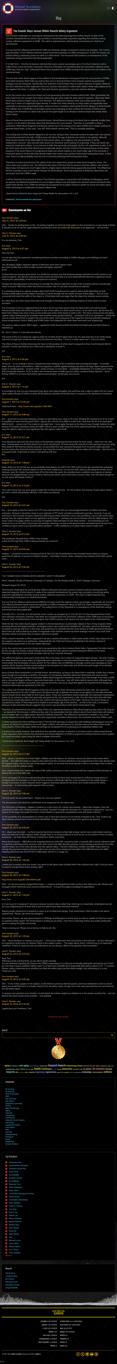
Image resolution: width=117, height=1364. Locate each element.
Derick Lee (13, 1212)
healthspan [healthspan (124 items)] (46, 1069)
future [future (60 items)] (23, 1069)
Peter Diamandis (12, 1094)
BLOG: (61, 1328)
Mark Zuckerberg (12, 1108)
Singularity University (13, 1103)
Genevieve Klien (15, 1162)
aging (7, 1110)
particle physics (37, 199)
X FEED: (45, 1328)
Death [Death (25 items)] (112, 1066)
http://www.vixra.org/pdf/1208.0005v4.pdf (21, 879)
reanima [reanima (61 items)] (32, 1072)
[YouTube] (92, 1354)
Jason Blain (13, 1243)
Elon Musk (9, 1101)
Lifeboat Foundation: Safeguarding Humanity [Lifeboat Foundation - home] (53, 8)
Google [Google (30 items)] (32, 1069)
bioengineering (11, 1134)
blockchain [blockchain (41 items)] (86, 1066)
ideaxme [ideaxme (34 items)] (59, 1069)
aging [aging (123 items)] (7, 1065)
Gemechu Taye (15, 1184)
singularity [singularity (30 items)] (66, 1072)
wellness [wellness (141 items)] (108, 1072)
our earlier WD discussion (69, 227)
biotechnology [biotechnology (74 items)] (71, 1066)
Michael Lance (15, 1240)
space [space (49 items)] (72, 1072)
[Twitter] (82, 1354)
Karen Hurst (13, 1190)
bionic (7, 1139)
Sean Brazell (14, 1228)
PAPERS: (62, 1342)
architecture (10, 1118)
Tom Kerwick (8, 218)
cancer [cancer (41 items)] (98, 1066)
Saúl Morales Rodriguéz (18, 1165)
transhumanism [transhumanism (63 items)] (97, 1072)
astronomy (9, 1122)
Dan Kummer (14, 1197)
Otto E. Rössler (16, 199)
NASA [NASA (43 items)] (16, 1072)
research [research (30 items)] (59, 1072)
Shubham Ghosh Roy (17, 1169)
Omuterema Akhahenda (18, 1200)
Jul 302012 (9, 31)
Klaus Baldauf (14, 1203)
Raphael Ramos (15, 1221)
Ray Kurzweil (10, 1099)
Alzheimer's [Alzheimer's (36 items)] (15, 1066)
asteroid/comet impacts (15, 1120)
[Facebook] (78, 1354)
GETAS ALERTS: (64, 1325)
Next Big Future (11, 1282)
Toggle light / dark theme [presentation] (113, 8)
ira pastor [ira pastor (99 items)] (87, 1069)
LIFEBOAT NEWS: (65, 1321)
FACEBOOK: (43, 1321)
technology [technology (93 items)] (86, 1072)
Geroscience (10, 1273)
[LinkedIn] (87, 1354)
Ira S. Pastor (14, 1250)
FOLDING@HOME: (44, 1339)
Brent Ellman (14, 1234)
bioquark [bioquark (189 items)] (53, 1065)
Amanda (6, 460)
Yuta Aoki (13, 1209)
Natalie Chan (14, 1225)
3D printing (9, 1089)
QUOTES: (62, 1346)
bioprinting (9, 1141)
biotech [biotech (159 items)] (62, 1065)
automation (10, 1127)
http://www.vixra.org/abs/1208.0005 (35, 406)
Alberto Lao (13, 1215)
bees (7, 1130)
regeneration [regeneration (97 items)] (50, 1072)
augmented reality (12, 1125)
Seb (10, 1237)
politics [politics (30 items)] (26, 1072)
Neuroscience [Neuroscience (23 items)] (21, 1072)
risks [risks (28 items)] (62, 1072)
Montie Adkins (14, 1246)
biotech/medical (12, 1144)
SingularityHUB (11, 1288)
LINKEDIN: (44, 1325)
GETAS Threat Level (58, 1313)
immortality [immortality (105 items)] (67, 1069)
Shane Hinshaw (15, 1218)
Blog (58, 18)
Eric (3, 246)
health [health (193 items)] (37, 1069)
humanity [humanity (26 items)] (54, 1069)
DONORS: (51, 1332)
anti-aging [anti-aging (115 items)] (24, 1065)
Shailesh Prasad (15, 1178)
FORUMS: (52, 1346)
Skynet (8, 1106)
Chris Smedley (14, 1253)
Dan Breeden (14, 1175)
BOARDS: (62, 1332)
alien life (8, 1113)
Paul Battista (14, 1181)
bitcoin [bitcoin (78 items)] (80, 1066)
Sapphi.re (38, 1354)
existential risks (27, 199)
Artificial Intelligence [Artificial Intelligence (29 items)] (34, 1066)
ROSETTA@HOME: (44, 1342)
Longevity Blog (11, 1276)
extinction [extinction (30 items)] (17, 1069)
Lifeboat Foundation (16, 1354)
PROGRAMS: (63, 1339)
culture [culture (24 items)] (109, 1066)
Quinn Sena (13, 1172)
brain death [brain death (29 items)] (92, 1066)
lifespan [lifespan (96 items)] (108, 1069)
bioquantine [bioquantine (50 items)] (44, 1066)
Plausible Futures (12, 1285)
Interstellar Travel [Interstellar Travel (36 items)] (77, 1069)
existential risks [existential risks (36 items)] (10, 1069)
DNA (7, 1096)
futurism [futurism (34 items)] (27, 1069)
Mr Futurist (9, 1279)
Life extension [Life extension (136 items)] (98, 1069)
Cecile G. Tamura (16, 1206)
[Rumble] (96, 1354)
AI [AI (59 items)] (11, 1066)
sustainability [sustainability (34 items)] (77, 1072)
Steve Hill (12, 1231)
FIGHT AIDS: (46, 1335)
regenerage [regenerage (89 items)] (40, 1072)
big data (8, 1132)
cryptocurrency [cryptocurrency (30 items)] (103, 1066)
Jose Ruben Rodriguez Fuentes (21, 1193)
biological (9, 1137)
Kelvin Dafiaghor (15, 1187)
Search (112, 1035)
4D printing (9, 1091)
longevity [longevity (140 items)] (10, 1072)
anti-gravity (9, 1115)
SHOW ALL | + (8, 1255)
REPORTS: (63, 1335)
